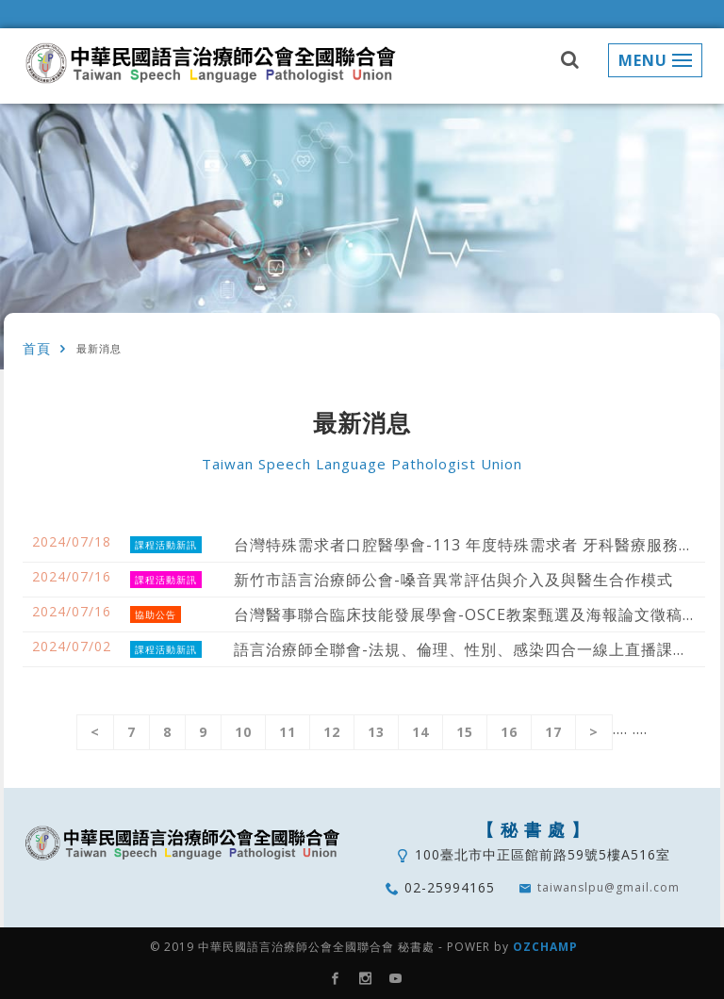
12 (331, 732)
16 (509, 732)
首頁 (37, 348)
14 (420, 732)
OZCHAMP (545, 947)
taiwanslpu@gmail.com (608, 887)
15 (464, 732)
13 (376, 732)
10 (243, 732)
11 (287, 732)
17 (553, 732)
